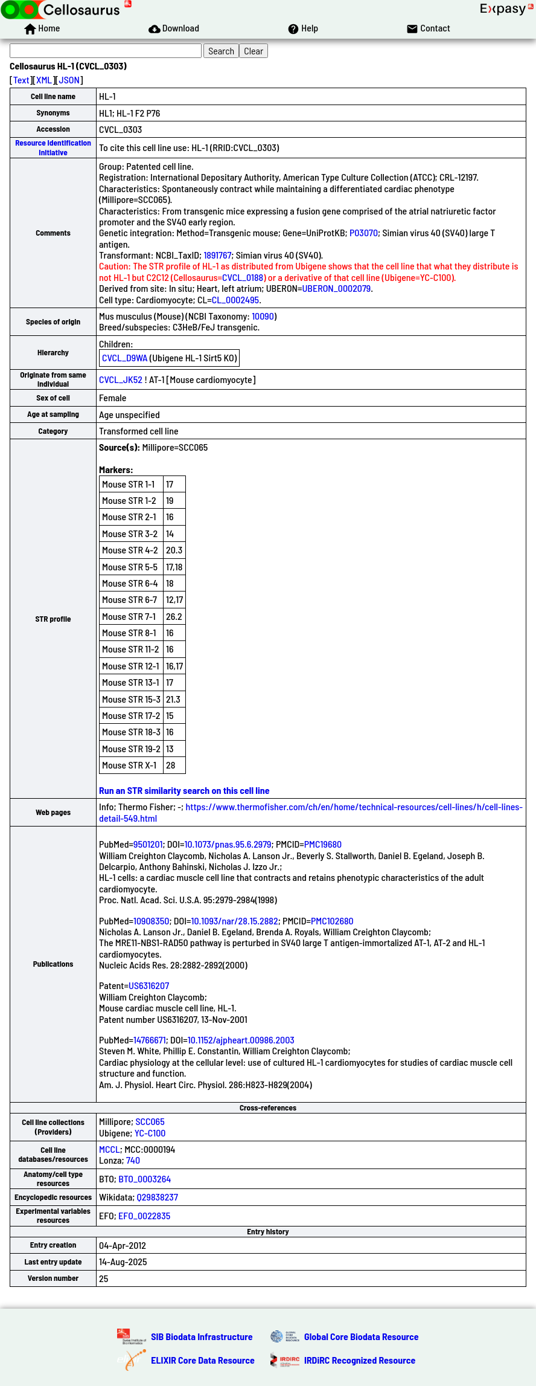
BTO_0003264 (144, 1178)
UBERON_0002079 (336, 288)
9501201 (147, 843)
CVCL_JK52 (120, 379)
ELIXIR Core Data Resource (203, 1359)
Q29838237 (157, 1196)
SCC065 (149, 1121)
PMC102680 (332, 920)
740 (133, 1159)
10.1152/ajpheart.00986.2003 (241, 1039)
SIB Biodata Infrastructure (201, 1336)
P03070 (363, 232)
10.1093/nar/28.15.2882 (234, 920)
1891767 (217, 254)
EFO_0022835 (144, 1215)
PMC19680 (323, 843)
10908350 (151, 920)
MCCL (109, 1149)
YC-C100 (150, 1132)
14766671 (149, 1039)
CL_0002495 (235, 299)
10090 (263, 315)
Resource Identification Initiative (53, 147)
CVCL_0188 (242, 277)
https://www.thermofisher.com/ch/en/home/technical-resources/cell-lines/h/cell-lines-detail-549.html (311, 812)
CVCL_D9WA (125, 357)
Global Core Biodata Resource (361, 1336)
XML (44, 79)
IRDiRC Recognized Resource (359, 1359)
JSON (69, 79)
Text (21, 79)
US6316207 (149, 985)
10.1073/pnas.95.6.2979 (227, 843)
